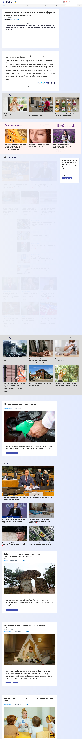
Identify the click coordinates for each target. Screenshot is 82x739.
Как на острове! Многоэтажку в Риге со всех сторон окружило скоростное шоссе (41, 363)
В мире (17, 2)
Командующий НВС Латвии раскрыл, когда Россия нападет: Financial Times (13, 363)
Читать (11, 588)
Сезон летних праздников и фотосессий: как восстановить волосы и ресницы (62, 120)
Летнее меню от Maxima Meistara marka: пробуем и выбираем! (65, 101)
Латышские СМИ (53, 2)
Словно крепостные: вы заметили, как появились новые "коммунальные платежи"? (41, 354)
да (63, 142)
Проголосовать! (66, 152)
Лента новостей (25, 2)
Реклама (61, 5)
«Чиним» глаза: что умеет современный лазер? (37, 101)
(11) (20, 346)
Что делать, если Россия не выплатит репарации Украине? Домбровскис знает (13, 354)
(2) (37, 355)
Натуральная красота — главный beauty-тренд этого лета (39, 119)
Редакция (57, 5)
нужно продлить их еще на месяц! (69, 149)
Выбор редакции (44, 2)
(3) (6, 355)
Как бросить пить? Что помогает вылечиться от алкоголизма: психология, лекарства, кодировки (40, 250)
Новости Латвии (34, 2)
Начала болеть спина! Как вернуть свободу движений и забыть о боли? (66, 259)
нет (64, 145)
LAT (4, 5)
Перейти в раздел (74, 94)
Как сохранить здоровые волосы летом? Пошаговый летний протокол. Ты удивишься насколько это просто (15, 121)
